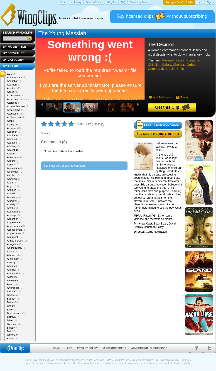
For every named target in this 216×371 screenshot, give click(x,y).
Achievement (16, 117)
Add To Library (162, 97)
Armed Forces (17, 240)
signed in (65, 165)
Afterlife (13, 160)
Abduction (14, 81)
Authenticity (15, 273)
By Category (13, 59)
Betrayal (13, 316)
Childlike (154, 64)
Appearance (15, 222)
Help (69, 348)
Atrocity (13, 262)
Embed (185, 97)
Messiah (168, 60)
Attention (14, 266)
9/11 (11, 73)
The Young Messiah (62, 33)
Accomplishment (18, 106)
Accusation (15, 113)
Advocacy (14, 157)
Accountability (16, 110)
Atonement (15, 258)
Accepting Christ (18, 99)
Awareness (15, 287)
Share (44, 133)
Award (12, 284)
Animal (12, 193)
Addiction (14, 131)
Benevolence (16, 313)
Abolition (13, 84)
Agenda (13, 164)
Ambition (13, 179)
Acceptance (15, 95)
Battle (13, 302)
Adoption (14, 142)
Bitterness (14, 335)
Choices (179, 64)
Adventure (14, 150)
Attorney (13, 269)
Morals (169, 69)
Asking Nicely (16, 248)
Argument (15, 237)
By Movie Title (14, 46)
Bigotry (13, 327)
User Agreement (114, 348)
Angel (12, 182)
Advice (12, 153)
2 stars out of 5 (47, 123)
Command (155, 69)
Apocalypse (15, 211)
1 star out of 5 (44, 123)
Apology (13, 215)
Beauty (13, 306)
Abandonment (16, 77)
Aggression (15, 168)
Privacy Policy (87, 348)
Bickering (14, 324)
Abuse (13, 91)
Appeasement (16, 229)
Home (56, 348)
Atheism (13, 255)
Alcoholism (15, 171)
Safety (166, 64)
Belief (12, 309)
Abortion (14, 88)
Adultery (13, 146)
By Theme (10, 66)
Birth (11, 331)
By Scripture (14, 53)
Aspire (12, 251)
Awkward (14, 291)
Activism (14, 128)
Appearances (16, 226)
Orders (191, 64)
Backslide (14, 295)
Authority (14, 277)
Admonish (14, 139)
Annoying (14, 197)
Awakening (15, 280)
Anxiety (13, 204)
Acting (12, 121)
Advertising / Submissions (149, 348)
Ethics (181, 69)
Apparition (14, 218)
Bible (12, 320)
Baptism (13, 298)
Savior (180, 60)
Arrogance (14, 244)
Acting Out (14, 124)
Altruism (13, 175)
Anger (13, 186)
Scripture (193, 60)
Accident (13, 102)
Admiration (15, 135)
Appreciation (16, 233)
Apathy (13, 208)
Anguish (14, 189)
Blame (12, 338)
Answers (13, 200)
